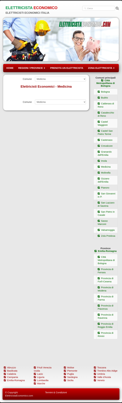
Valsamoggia (106, 230)
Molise (69, 367)
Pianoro (103, 187)
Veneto (99, 380)
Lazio (38, 374)
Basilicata (10, 370)
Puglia (69, 374)
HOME (10, 68)
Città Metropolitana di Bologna (105, 83)
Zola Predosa (106, 235)
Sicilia (68, 380)
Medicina (104, 166)
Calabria (10, 374)
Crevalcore (105, 145)
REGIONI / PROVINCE (31, 68)
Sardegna (71, 377)
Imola (102, 160)
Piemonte (70, 370)
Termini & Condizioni (56, 392)
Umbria (99, 374)
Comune (27, 79)
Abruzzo (10, 367)
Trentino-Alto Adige (105, 370)
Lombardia (41, 380)
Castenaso (105, 140)
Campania (11, 377)
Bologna (104, 91)
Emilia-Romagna (106, 251)
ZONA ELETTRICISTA (101, 68)
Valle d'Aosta (102, 377)
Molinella (104, 172)
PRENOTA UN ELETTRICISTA (66, 68)
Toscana (100, 367)
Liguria (39, 377)
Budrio (103, 97)
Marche (39, 383)
